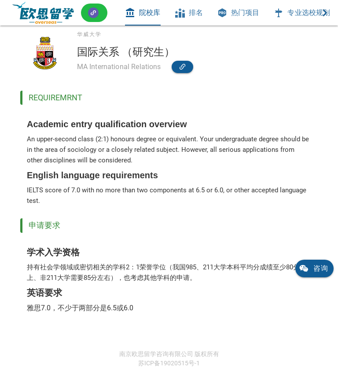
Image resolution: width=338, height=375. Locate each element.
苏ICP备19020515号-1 (169, 363)
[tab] (142, 13)
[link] (43, 13)
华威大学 (89, 34)
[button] (94, 13)
